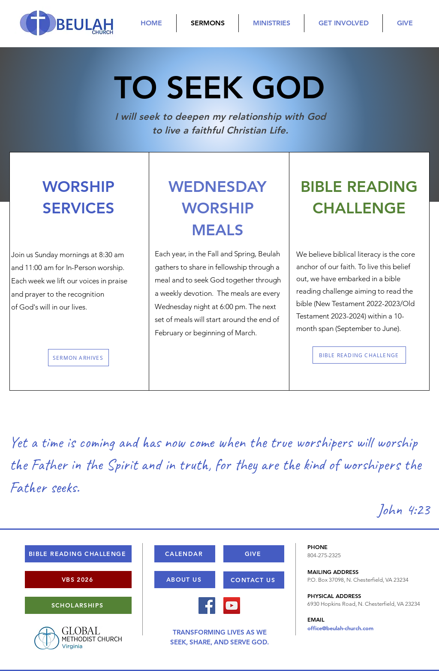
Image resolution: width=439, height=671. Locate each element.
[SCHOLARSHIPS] (78, 605)
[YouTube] (231, 605)
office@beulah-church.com (340, 628)
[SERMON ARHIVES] (78, 357)
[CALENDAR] (184, 553)
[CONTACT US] (253, 580)
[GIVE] (253, 553)
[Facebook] (206, 605)
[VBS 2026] (78, 579)
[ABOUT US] (184, 579)
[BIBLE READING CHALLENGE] (359, 355)
